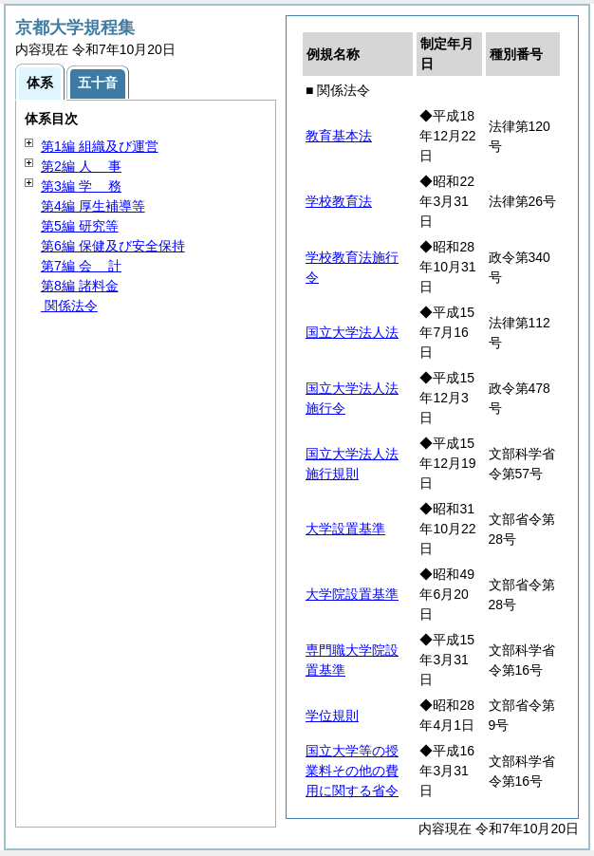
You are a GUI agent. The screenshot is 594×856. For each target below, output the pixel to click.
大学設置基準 (345, 528)
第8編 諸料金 (80, 285)
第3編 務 (81, 186)
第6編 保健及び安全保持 (113, 245)
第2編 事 (81, 166)
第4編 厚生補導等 (93, 206)
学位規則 (332, 715)
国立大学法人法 (352, 332)
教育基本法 (339, 135)
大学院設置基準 (352, 594)
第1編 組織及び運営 (99, 146)
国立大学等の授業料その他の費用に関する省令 (352, 770)
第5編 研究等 (80, 225)
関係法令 (69, 305)
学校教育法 (339, 201)
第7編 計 (81, 265)
